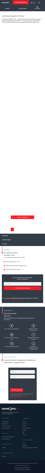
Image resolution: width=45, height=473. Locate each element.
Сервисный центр (26, 428)
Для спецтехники (6, 428)
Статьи (23, 443)
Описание (5, 235)
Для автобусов (5, 423)
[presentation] (22, 223)
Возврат (24, 426)
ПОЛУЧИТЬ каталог (16, 390)
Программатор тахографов (8, 436)
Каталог (7, 8)
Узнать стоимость (12, 229)
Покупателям (22, 8)
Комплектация (6, 240)
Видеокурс (24, 445)
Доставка (24, 423)
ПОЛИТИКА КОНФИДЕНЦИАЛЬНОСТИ (22, 467)
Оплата (24, 421)
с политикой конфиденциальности (21, 298)
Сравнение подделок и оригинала (30, 447)
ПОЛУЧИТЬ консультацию (22, 288)
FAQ (23, 432)
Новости (4, 447)
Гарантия (24, 434)
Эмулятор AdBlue (6, 438)
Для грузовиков (5, 421)
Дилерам (24, 430)
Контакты (37, 8)
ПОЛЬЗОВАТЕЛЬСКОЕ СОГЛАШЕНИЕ (22, 469)
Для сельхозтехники (6, 426)
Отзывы (4, 244)
